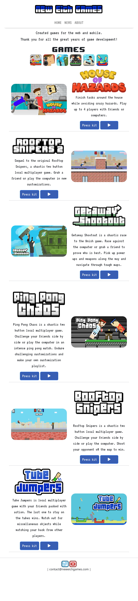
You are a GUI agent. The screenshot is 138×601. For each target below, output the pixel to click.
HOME (58, 22)
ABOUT (79, 22)
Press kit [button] (89, 125)
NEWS (68, 22)
